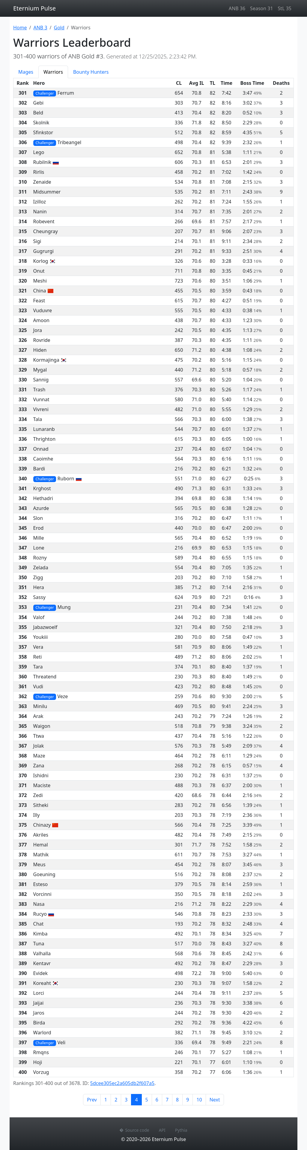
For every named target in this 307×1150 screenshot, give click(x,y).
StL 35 (284, 8)
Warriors (53, 72)
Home (20, 27)
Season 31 (261, 8)
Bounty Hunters (91, 72)
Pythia (181, 1130)
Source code (134, 1130)
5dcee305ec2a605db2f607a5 (122, 1083)
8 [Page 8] (177, 1099)
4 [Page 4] (138, 1099)
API (162, 1130)
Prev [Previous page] (92, 1099)
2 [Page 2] (116, 1099)
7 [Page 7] (167, 1099)
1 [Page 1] (105, 1099)
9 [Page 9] (187, 1099)
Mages (25, 72)
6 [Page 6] (157, 1099)
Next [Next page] (215, 1099)
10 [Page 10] (199, 1099)
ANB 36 (237, 8)
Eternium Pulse (34, 8)
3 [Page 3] (126, 1099)
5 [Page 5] (146, 1099)
